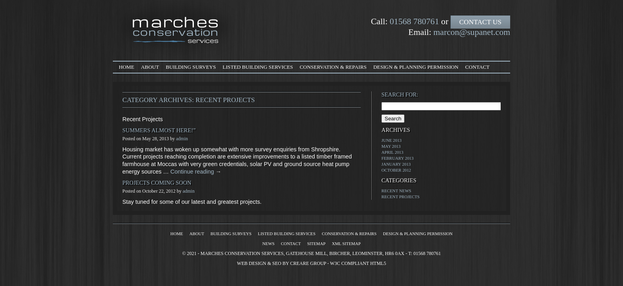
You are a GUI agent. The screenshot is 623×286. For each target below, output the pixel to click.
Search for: (399, 94)
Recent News (396, 190)
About (150, 67)
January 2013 (396, 164)
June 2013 (391, 140)
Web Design (251, 263)
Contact (477, 67)
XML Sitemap (346, 243)
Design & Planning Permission (416, 67)
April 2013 (392, 152)
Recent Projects (400, 196)
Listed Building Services (257, 67)
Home (126, 67)
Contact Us (480, 22)
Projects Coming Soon (157, 183)
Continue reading (195, 171)
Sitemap (316, 243)
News (268, 243)
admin (182, 138)
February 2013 (397, 158)
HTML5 (378, 263)
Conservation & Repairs (333, 67)
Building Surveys (191, 67)
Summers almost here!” (158, 130)
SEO (276, 263)
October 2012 (396, 170)
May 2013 (390, 146)
